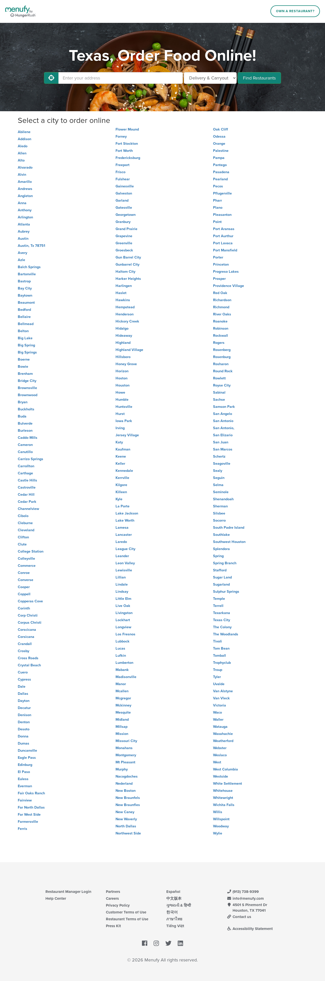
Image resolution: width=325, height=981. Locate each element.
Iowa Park (124, 421)
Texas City (221, 620)
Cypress (24, 679)
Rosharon (221, 364)
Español (173, 891)
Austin (23, 238)
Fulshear (123, 179)
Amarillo (25, 182)
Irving (120, 428)
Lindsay (122, 591)
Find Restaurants (259, 78)
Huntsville (124, 407)
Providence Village (228, 286)
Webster (219, 748)
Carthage (25, 473)
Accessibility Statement (250, 928)
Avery (22, 253)
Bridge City (27, 381)
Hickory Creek (127, 321)
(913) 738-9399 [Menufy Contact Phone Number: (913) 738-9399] (243, 891)
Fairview (25, 800)
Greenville (124, 243)
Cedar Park (27, 502)
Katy (119, 442)
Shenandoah (223, 499)
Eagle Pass (27, 757)
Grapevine (124, 236)
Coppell (24, 594)
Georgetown (126, 215)
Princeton (221, 264)
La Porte (122, 506)
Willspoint (221, 819)
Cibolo (23, 516)
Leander (122, 556)
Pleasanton (222, 215)
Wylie (217, 833)
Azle (21, 260)
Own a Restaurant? (295, 11)
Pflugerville (222, 193)
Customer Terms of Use (126, 912)
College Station (30, 551)
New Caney (125, 812)
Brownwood (27, 395)
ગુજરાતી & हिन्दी (178, 905)
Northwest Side (128, 833)
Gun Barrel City (128, 257)
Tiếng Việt (175, 926)
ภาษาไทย (174, 919)
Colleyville (26, 558)
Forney (121, 136)
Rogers (218, 343)
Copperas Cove (30, 601)
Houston (122, 385)
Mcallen (122, 691)
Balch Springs (29, 267)
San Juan (220, 442)
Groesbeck (124, 250)
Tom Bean (221, 648)
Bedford (24, 310)
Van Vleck (221, 698)
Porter (218, 257)
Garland (122, 200)
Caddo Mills (27, 438)
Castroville (27, 487)
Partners (113, 891)
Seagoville (221, 463)
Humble (122, 399)
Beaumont (26, 302)
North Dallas (126, 826)
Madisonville (126, 677)
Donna (23, 736)
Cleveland (26, 530)
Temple (219, 599)
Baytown (25, 295)
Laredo (121, 542)
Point (217, 222)
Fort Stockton (127, 143)
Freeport (122, 165)
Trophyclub (222, 663)
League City (125, 549)
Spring (218, 556)
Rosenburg (222, 357)
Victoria (219, 705)
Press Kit (113, 926)
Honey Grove (126, 364)
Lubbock (122, 641)
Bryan (22, 402)
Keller (120, 463)
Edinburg (25, 765)
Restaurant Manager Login (68, 891)
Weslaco (220, 755)
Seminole (221, 492)
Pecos (218, 186)
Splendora (221, 549)
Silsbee (219, 513)
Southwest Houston (229, 542)
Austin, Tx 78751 (31, 246)
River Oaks (222, 314)
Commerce (27, 566)
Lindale (122, 584)
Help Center (55, 898)
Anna (22, 203)
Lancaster (124, 535)
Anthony (24, 210)
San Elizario (223, 435)
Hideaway (124, 335)
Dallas (23, 693)
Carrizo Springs (30, 459)
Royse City (222, 385)
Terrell (218, 606)
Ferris (22, 829)
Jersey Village (127, 435)
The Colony (222, 627)
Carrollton (26, 466)
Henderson (125, 314)
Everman (25, 786)
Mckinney (123, 705)
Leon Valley (125, 563)
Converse (25, 580)
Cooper (24, 587)
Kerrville (122, 478)
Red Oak (220, 293)
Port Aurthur (223, 236)
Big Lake (25, 338)
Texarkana (221, 613)
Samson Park (224, 407)
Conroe (24, 573)
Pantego (220, 165)
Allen (22, 153)
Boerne (24, 359)
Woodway (221, 826)
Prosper (219, 279)
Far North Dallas (31, 807)
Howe (120, 392)
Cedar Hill (26, 494)
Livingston (124, 613)
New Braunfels (128, 798)
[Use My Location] (51, 78)
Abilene (24, 132)
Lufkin (121, 655)
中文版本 (174, 898)
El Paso (24, 772)
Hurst (120, 414)
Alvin (22, 174)
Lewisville (124, 570)
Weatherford (223, 741)
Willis (217, 812)
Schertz (219, 456)
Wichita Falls (223, 805)
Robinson (220, 328)
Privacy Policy (118, 905)
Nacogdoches (127, 776)
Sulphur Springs (226, 591)
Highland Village (129, 350)
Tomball (219, 655)
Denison (24, 715)
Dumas (23, 743)
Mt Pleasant (125, 762)
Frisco (120, 172)
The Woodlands (225, 634)
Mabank (122, 670)
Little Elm (123, 599)
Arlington (25, 217)
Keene (121, 456)
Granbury (123, 222)
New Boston (126, 791)
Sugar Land (222, 577)
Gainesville (125, 186)
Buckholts (26, 409)
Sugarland (221, 584)
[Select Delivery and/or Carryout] (210, 78)
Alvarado (25, 167)
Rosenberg (222, 350)
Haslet (121, 293)
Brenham (25, 374)
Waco (217, 712)
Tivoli (217, 641)
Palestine (221, 151)
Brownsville (27, 388)
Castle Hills (27, 480)
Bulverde (25, 423)
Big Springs (27, 352)
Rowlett (219, 378)
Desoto (23, 729)
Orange (219, 143)
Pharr (217, 200)
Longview (123, 627)
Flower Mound (127, 129)
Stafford (219, 570)
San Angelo (222, 414)
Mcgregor (123, 698)
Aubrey (23, 231)
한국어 (172, 912)
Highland (123, 343)
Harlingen (124, 286)
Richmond (221, 307)
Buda (22, 416)
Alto (21, 160)
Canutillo (25, 452)
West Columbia (225, 769)
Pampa (218, 158)
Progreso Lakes (226, 271)
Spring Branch (224, 563)
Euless (23, 779)
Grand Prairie (126, 229)
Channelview (28, 509)
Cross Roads (28, 658)
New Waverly (126, 819)
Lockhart (123, 620)
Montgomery (126, 755)
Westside (220, 776)
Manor (121, 684)
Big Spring (26, 345)
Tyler (217, 677)
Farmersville (28, 821)
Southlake (221, 535)
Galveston (124, 193)
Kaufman (123, 449)
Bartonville (27, 274)
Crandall (25, 644)
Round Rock (223, 371)
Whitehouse (223, 791)
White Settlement (227, 783)
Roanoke (220, 321)
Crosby (23, 651)
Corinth (24, 608)
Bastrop (24, 281)
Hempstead (125, 307)
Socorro (219, 520)
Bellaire (24, 317)
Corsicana (26, 637)
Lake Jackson (127, 513)
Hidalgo (122, 328)
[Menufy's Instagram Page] (156, 943)
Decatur (24, 708)
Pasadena (221, 172)
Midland (122, 719)
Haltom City (125, 271)
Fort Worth (124, 151)
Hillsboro (123, 357)
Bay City (25, 288)
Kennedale (124, 471)
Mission (122, 734)
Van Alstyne (223, 691)
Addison (24, 139)
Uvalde (218, 684)
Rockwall (220, 335)
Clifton (23, 537)
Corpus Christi (29, 622)
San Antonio (223, 421)
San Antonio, (223, 428)
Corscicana (27, 630)
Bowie (23, 366)
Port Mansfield (225, 250)
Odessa (219, 136)
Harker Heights (128, 279)
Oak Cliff (220, 129)
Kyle (119, 499)
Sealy (217, 471)
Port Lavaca (223, 243)
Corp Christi (28, 615)
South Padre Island (228, 527)
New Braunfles (128, 805)
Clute (22, 544)
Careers (112, 898)
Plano (217, 207)
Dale (21, 686)
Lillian (121, 577)
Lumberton (124, 663)
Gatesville (124, 207)
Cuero (23, 672)
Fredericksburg (128, 158)
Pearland (220, 179)
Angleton (25, 196)
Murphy (122, 769)
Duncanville (27, 750)
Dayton (23, 701)
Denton (24, 722)
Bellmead (26, 324)
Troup (217, 670)
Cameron (25, 445)
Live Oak (123, 606)
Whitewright (223, 798)
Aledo (22, 146)
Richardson (222, 300)
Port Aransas (223, 229)
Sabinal (219, 392)
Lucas (120, 648)
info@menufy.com (245, 898)
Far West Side (29, 814)
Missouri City (126, 741)
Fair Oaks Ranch (31, 793)
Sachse (219, 399)
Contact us (239, 916)
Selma (218, 485)
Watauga (220, 727)
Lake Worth (125, 520)
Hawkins (123, 300)
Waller (218, 719)
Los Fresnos (125, 634)
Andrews (25, 189)
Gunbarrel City (127, 264)
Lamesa (122, 527)
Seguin (218, 478)
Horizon (122, 371)
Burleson (25, 430)
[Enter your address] (120, 78)
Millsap (121, 727)
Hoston (121, 378)
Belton (23, 331)
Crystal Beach (29, 665)
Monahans (124, 748)
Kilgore (121, 485)
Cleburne (25, 523)
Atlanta (24, 224)
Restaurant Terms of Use (127, 919)
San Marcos (222, 449)
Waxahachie (223, 734)
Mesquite (123, 712)
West (217, 762)
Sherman (220, 506)
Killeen (121, 492)
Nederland (124, 783)
